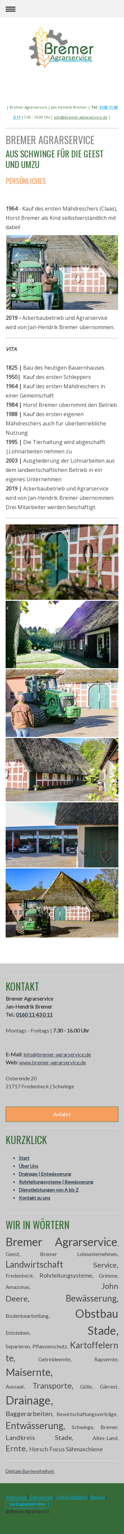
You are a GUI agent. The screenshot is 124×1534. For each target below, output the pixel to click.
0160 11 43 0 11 (34, 1014)
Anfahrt (62, 1114)
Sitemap (97, 1497)
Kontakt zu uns (34, 1198)
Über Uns (28, 1166)
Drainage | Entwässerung (45, 1174)
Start (24, 1158)
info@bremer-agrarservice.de (80, 117)
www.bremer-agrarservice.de (52, 1062)
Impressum (16, 1497)
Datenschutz (41, 1497)
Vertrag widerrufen (27, 1504)
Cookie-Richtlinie (71, 1497)
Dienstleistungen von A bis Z (49, 1190)
